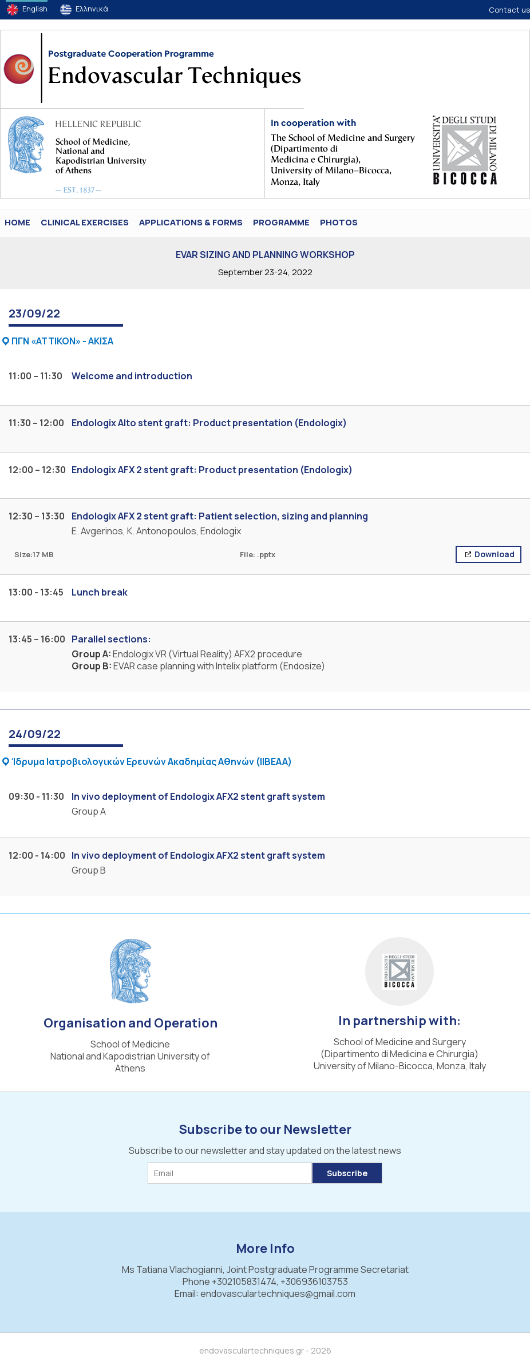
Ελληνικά (92, 8)
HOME (17, 222)
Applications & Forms (191, 222)
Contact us (509, 10)
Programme (281, 222)
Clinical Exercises (85, 222)
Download (494, 554)
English (35, 8)
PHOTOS (339, 222)
